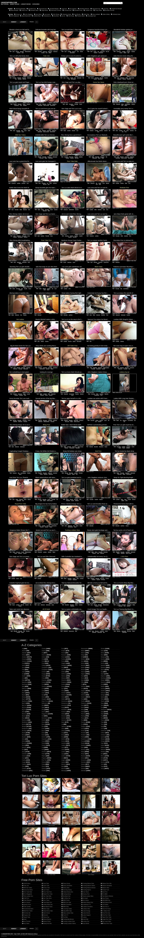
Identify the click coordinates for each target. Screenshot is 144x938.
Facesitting (45, 739)
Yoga (102, 766)
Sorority (103, 663)
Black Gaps (46, 908)
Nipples (122, 183)
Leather (63, 751)
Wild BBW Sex (106, 900)
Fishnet (44, 762)
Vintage (103, 741)
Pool (122, 105)
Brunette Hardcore (84, 8)
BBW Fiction (66, 900)
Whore (102, 756)
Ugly (102, 726)
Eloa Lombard (96, 14)
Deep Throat (46, 105)
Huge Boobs (44, 10)
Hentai (63, 697)
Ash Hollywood (15, 16)
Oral (77, 130)
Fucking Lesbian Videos (69, 923)
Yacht (102, 764)
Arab (23, 669)
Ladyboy (70, 314)
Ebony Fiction (47, 921)
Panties (24, 314)
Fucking (18, 52)
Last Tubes (91, 857)
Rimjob (83, 753)
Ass (16, 78)
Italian (63, 722)
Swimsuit (103, 692)
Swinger (103, 695)
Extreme (98, 314)
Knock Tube (71, 857)
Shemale (66, 314)
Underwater (104, 730)
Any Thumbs (91, 841)
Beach (23, 695)
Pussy (121, 52)
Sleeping (103, 657)
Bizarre (24, 716)
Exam (43, 732)
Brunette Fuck (32, 8)
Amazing (81, 420)
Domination (45, 718)
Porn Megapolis (31, 808)
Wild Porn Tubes (91, 825)
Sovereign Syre (92, 16)
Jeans (63, 728)
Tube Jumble (51, 825)
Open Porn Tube (106, 917)
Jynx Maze (39, 14)
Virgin (102, 743)
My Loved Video (106, 921)
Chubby (44, 648)
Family (43, 743)
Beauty (20, 263)
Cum (43, 684)
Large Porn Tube (106, 919)
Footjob (63, 650)
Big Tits (74, 51)
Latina (97, 420)
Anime (23, 665)
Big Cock (42, 157)
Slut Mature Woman (107, 896)
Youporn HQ (31, 841)
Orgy (82, 692)
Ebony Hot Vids (47, 923)
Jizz (62, 732)
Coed (43, 663)
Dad (43, 695)
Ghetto (63, 671)
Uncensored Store (71, 825)
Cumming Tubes (67, 908)
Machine (129, 78)
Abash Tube (51, 841)
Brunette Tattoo (34, 10)
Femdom (128, 446)
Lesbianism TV (87, 904)
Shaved (73, 130)
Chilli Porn (71, 808)
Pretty (82, 728)
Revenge (83, 749)
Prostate (83, 732)
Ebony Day (46, 917)
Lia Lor (63, 16)
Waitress (103, 747)
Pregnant (83, 726)
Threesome (71, 447)
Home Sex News (91, 792)
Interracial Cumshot (56, 10)
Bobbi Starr (87, 14)
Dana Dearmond (26, 16)
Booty (20, 474)
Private (129, 499)
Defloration (45, 703)
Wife (78, 578)
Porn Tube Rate (111, 792)
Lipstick (63, 762)
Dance (43, 697)
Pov (46, 52)
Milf (82, 657)
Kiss (62, 737)
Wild (49, 210)
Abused (24, 650)
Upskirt (102, 737)
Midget (83, 655)
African (24, 655)
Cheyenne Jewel (66, 14)
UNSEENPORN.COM (7, 933)
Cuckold (81, 578)
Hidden (63, 699)
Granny (63, 684)
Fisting (43, 764)
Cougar (44, 674)
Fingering (50, 51)
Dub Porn (105, 892)
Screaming (20, 237)
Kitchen (63, 739)
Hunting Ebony (67, 894)
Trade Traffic (17, 933)
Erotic (43, 728)
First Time (44, 760)
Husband (75, 579)
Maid (62, 766)
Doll (43, 716)
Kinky (48, 289)
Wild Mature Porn (107, 902)
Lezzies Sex (86, 921)
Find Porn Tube (106, 915)
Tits (98, 51)
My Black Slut (66, 896)
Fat (42, 747)
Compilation (127, 104)
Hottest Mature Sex (88, 902)
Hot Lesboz (86, 900)
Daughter (44, 699)
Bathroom (24, 688)
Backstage (25, 684)
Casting (96, 130)
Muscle (83, 669)
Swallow (103, 690)
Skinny (102, 652)
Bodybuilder (25, 728)
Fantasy (66, 447)
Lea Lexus (47, 14)
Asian (17, 499)
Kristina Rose (36, 16)
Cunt (55, 288)
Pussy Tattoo (98, 10)
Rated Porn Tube (31, 874)
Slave (102, 655)
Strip (102, 684)
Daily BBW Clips (67, 911)
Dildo (127, 77)
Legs (104, 209)
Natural (107, 183)
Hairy (62, 690)
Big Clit (24, 703)
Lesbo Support (86, 915)
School (83, 758)
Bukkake (123, 553)
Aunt (23, 678)
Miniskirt (83, 659)
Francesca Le (47, 16)
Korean (63, 741)
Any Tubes (111, 841)
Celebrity (24, 764)
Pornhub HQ (111, 825)
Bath (23, 686)
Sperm (102, 669)
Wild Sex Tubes (71, 792)
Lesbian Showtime (87, 906)
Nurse (106, 446)
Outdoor (133, 51)
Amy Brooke (77, 14)
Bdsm (42, 209)
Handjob (24, 77)
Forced (63, 652)
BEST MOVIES (4, 4)
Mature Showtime (107, 885)
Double (25, 288)
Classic (44, 650)
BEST (4, 22)
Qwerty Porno (31, 825)
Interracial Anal (43, 8)
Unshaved (103, 735)
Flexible (44, 770)
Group (64, 262)
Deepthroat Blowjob (116, 8)
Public (82, 737)
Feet (100, 184)
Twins (102, 724)
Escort (43, 730)
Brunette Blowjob (54, 8)
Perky (82, 709)
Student (103, 686)
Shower (103, 648)
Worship (103, 762)
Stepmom (103, 676)
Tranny (127, 525)
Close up (45, 51)
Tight (126, 500)
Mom (82, 661)
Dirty (45, 289)
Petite (82, 711)
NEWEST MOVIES (14, 4)
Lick (128, 52)
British (23, 741)
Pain (82, 699)
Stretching (103, 682)
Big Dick (76, 157)
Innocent (63, 716)
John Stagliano (29, 14)
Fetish (99, 183)
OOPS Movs (31, 792)
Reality (42, 341)
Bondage (106, 552)
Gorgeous (100, 52)
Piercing (42, 395)
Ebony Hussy (66, 883)
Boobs (81, 51)
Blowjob (19, 77)
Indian (63, 713)
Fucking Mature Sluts (88, 883)
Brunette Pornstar (109, 10)
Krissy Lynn (19, 14)
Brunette (22, 51)
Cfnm (23, 766)
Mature (29, 499)
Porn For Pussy (106, 908)
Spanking (103, 667)
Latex (62, 747)
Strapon (28, 104)
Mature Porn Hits (106, 883)
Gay (62, 667)
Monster (83, 665)
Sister (102, 650)
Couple (42, 52)
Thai (102, 707)
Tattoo (50, 52)
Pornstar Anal (67, 10)
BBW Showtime (67, 904)
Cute (80, 499)
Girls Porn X (105, 906)
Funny (49, 499)
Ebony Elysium (47, 919)
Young (102, 768)
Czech (43, 692)
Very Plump (105, 898)
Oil (82, 684)
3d (22, 648)
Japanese (53, 394)
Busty (68, 77)
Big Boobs (72, 52)
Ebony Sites (66, 887)
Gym (62, 688)
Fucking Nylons (87, 890)
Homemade (64, 701)
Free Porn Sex (106, 913)
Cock (72, 395)
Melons (72, 105)
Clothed (44, 657)
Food (103, 183)
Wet (90, 341)
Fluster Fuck (105, 890)
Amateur (14, 77)
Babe (65, 130)
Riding (82, 751)
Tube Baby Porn (111, 874)
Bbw (23, 690)
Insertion (119, 78)
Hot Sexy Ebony (67, 890)
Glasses (63, 678)
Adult (71, 841)
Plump (82, 718)
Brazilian (24, 737)
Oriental (83, 695)
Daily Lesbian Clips (68, 913)
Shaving (83, 768)
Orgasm (128, 51)
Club (43, 659)
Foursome (64, 655)
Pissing (83, 716)
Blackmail (24, 720)
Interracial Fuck (96, 8)
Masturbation (28, 51)
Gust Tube (31, 857)
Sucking (25, 237)
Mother (83, 667)
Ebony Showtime (67, 885)
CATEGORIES (35, 4)
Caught (67, 157)
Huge (75, 526)
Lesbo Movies (86, 913)
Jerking (63, 730)
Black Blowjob (14, 10)
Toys (23, 52)
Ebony (43, 724)
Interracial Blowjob (20, 8)
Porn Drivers (111, 808)
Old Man (83, 686)
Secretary (83, 762)
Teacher (103, 701)
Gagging (63, 663)
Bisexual (39, 314)
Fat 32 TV (65, 915)
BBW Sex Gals (67, 902)
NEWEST (13, 22)
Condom (44, 671)
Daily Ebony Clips (48, 911)
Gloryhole (50, 157)
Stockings (55, 367)
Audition (19, 78)
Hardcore (55, 51)
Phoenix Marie (81, 16)
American (74, 446)
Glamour (63, 676)
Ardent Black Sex (47, 904)
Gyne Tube (51, 857)
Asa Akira (56, 16)
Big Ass (24, 78)
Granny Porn (86, 894)
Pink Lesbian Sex (51, 808)
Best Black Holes (47, 906)
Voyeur (102, 745)
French (63, 657)
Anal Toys (105, 8)
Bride (23, 739)
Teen (102, 705)
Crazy (25, 130)
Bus (23, 749)
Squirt (102, 674)
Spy (102, 671)
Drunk (43, 722)
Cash (23, 758)
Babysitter (24, 682)
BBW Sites (66, 906)
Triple (102, 722)
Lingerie (48, 368)
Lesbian (69, 51)
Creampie (44, 680)
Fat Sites (65, 917)
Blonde (17, 51)
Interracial (102, 51)
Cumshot (49, 104)
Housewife (64, 705)
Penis (82, 707)
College (44, 665)
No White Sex (66, 898)
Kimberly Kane (116, 14)
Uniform (103, 732)
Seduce (101, 499)
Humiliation (64, 709)
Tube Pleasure (91, 808)
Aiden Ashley (106, 14)
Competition (45, 667)
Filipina (44, 756)
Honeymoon (64, 703)
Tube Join (51, 792)
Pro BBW (104, 894)
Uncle (102, 728)
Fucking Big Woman (68, 919)
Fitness (44, 766)
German (63, 669)
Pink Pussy (71, 16)
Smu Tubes (91, 874)
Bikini (122, 104)
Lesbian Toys (88, 10)
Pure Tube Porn (111, 857)
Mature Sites (105, 887)
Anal (13, 51)
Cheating (24, 768)
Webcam (103, 749)
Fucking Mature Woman (89, 887)
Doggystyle (131, 77)
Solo (102, 661)
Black (46, 157)
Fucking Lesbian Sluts (69, 921)
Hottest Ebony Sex (68, 892)
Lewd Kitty (85, 919)
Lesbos (85, 917)
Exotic (43, 735)
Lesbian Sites (86, 908)
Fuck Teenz (86, 892)
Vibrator (25, 105)
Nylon (82, 680)
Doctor (43, 711)
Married (63, 768)
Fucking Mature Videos (89, 885)
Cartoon (24, 756)
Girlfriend (63, 674)
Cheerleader (25, 770)
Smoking (103, 659)
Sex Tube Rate (51, 874)
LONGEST (23, 22)
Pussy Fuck (24, 10)
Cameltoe (24, 753)
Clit (42, 652)
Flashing (44, 768)
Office (82, 682)
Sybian (102, 697)
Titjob (102, 713)
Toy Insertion (73, 8)
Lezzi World (86, 923)
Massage (63, 770)
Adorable (78, 447)
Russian (83, 756)
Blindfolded (25, 722)
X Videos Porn (106, 911)
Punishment (84, 739)
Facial (95, 51)
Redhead (83, 745)
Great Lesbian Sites (88, 896)
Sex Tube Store (71, 874)
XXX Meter (105, 904)
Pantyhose (84, 703)
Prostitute (83, 735)
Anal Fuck (64, 8)
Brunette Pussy (78, 10)
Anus (23, 131)
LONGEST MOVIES (26, 4)
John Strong (56, 14)
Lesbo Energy (86, 911)
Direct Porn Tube (107, 923)
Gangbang (64, 665)
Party (125, 499)
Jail (62, 724)
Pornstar (97, 77)
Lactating (63, 743)
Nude (82, 676)
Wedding (103, 751)
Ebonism (45, 915)
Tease (102, 703)
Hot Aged (85, 898)
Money (83, 663)
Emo (43, 726)
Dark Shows (46, 913)
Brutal (81, 525)
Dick (125, 605)
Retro (82, 747)
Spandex (103, 665)
